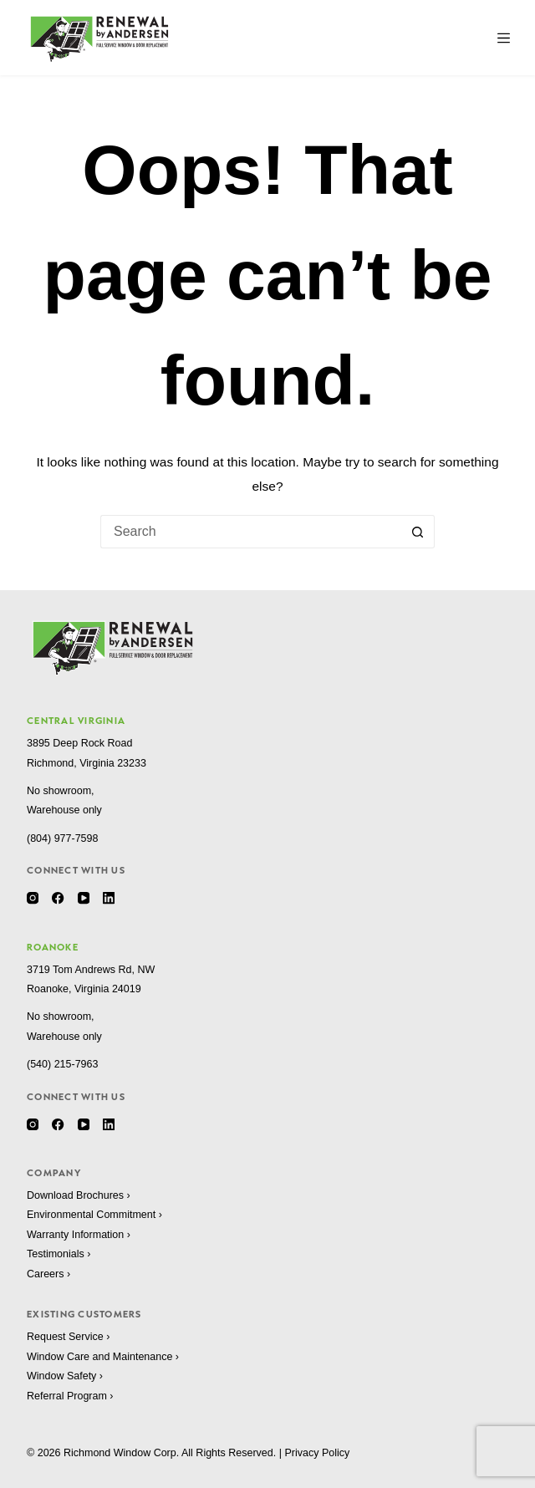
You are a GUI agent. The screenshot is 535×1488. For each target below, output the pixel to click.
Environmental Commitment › (94, 1214)
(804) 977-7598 (62, 838)
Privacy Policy (316, 1453)
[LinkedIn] (109, 898)
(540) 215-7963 (62, 1064)
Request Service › (68, 1337)
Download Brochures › (78, 1195)
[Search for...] (250, 531)
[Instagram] (32, 898)
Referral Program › (70, 1396)
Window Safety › (65, 1376)
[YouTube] (83, 898)
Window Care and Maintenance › (103, 1357)
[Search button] (418, 531)
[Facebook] (58, 898)
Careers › (48, 1274)
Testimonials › (58, 1254)
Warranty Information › (78, 1235)
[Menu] (503, 38)
